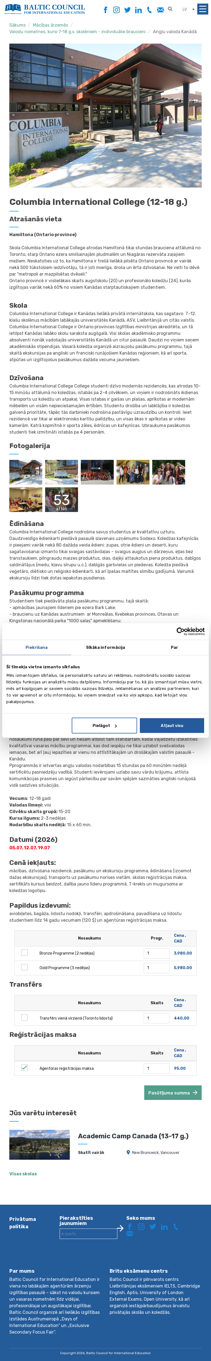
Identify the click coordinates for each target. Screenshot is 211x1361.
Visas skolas (23, 1173)
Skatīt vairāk (91, 1152)
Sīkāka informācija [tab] (105, 647)
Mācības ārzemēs (50, 25)
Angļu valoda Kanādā (175, 31)
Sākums (17, 25)
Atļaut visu (172, 725)
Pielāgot (105, 725)
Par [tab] (174, 647)
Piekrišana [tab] (37, 647)
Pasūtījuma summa (169, 1093)
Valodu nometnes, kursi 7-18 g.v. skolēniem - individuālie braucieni (77, 31)
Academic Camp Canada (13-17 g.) (133, 1136)
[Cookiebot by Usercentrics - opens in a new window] (181, 631)
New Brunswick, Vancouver (155, 1152)
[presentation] (101, 1258)
